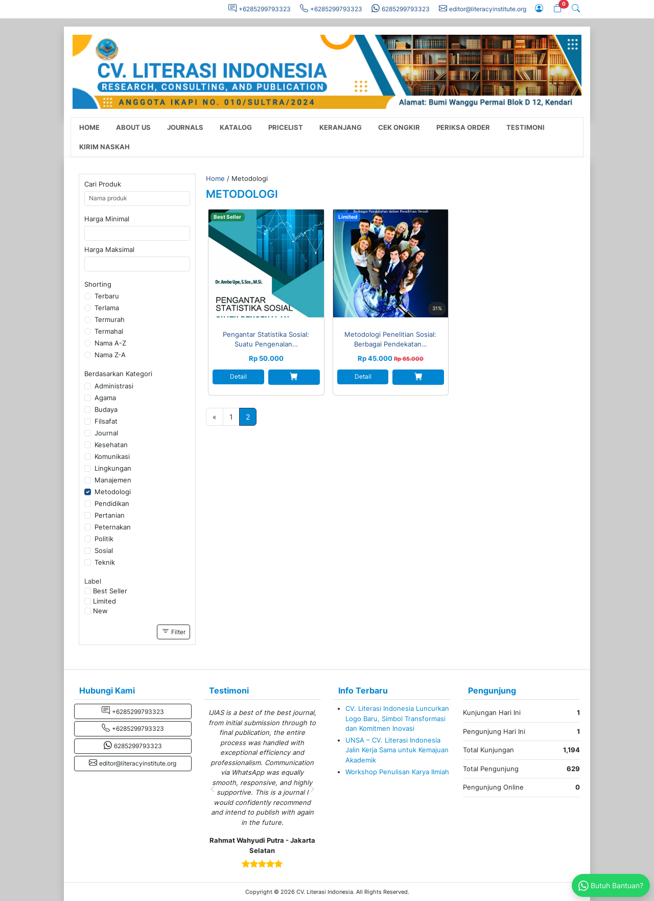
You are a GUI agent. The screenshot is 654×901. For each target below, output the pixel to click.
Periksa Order (463, 127)
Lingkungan (113, 468)
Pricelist (285, 127)
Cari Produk (102, 184)
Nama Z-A (110, 355)
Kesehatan (111, 445)
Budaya (106, 409)
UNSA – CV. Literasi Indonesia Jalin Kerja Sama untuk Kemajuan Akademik (397, 750)
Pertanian (110, 515)
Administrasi (114, 386)
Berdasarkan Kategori (118, 373)
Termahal (109, 331)
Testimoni (525, 127)
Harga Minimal (106, 219)
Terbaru (107, 296)
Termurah (110, 319)
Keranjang (340, 127)
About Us (133, 127)
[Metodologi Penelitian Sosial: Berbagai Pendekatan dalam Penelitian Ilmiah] (391, 263)
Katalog (236, 127)
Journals (185, 127)
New (100, 611)
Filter (173, 631)
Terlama (107, 308)
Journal (106, 433)
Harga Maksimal (109, 249)
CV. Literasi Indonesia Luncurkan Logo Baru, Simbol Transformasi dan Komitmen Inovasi (397, 718)
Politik (104, 539)
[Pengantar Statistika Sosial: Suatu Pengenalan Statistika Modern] (266, 263)
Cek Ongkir (399, 127)
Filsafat (106, 421)
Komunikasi (112, 456)
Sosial (104, 550)
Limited (104, 601)
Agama (105, 398)
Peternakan (113, 527)
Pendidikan (112, 503)
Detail (238, 376)
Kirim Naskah (104, 147)
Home (89, 127)
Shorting (97, 284)
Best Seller (110, 591)
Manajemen (113, 480)
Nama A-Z (110, 343)
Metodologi (113, 492)
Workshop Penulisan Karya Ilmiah (397, 772)
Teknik (105, 562)
